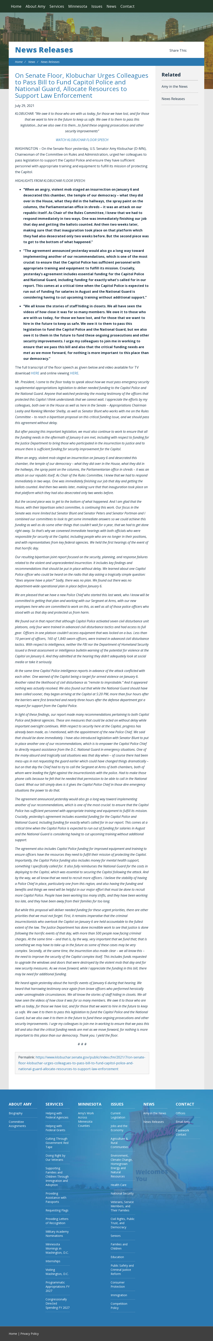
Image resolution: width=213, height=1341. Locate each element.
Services (57, 6)
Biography (15, 1113)
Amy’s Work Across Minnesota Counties (86, 1119)
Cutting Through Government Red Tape (57, 1143)
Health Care (118, 1185)
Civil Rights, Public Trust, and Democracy (123, 1223)
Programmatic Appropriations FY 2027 (57, 1286)
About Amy (35, 6)
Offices (180, 1113)
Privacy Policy (29, 1334)
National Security (122, 1193)
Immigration (119, 1295)
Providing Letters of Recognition (57, 1221)
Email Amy (183, 1122)
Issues (96, 6)
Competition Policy (119, 1306)
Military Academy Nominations (57, 1234)
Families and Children (119, 1246)
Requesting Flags (57, 1210)
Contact (127, 6)
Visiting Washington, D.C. (57, 1272)
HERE (35, 373)
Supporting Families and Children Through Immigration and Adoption (57, 1176)
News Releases (44, 50)
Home (16, 6)
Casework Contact (182, 1132)
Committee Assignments (17, 1124)
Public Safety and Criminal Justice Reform (122, 1269)
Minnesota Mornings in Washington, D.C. (57, 1248)
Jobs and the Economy (119, 1128)
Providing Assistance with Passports (56, 1197)
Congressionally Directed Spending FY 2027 (57, 1303)
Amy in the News (175, 86)
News (111, 6)
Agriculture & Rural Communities (120, 1143)
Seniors (116, 1236)
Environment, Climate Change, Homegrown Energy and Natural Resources (122, 1165)
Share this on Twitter (196, 51)
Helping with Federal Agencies (57, 1115)
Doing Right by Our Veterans (55, 1157)
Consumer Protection (118, 1284)
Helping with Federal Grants (55, 1128)
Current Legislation (118, 1115)
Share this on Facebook (191, 51)
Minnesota (77, 6)
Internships (53, 1261)
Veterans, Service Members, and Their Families (122, 1206)
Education (117, 1257)
